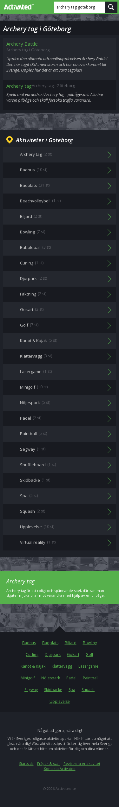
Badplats (50, 642)
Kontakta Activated (60, 768)
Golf (89, 654)
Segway (31, 689)
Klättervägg (62, 666)
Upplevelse (60, 701)
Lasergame (88, 666)
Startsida (26, 763)
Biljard (70, 642)
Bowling (90, 642)
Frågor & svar (48, 763)
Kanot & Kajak (33, 666)
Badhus (29, 642)
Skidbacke (53, 689)
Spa (72, 689)
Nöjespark (50, 678)
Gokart (73, 654)
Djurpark (53, 654)
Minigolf (28, 678)
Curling (32, 654)
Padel (71, 678)
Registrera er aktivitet (81, 763)
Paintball (90, 678)
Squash (88, 689)
